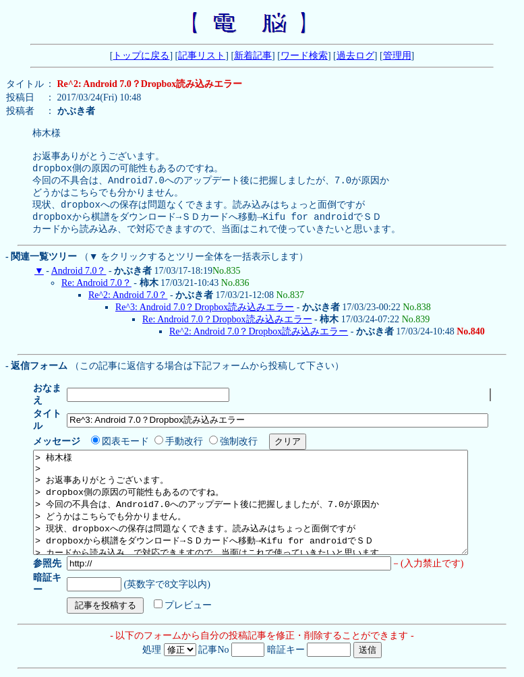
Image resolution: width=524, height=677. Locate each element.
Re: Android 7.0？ (96, 296)
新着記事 (253, 56)
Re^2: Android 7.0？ (127, 308)
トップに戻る (141, 56)
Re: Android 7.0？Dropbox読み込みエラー (227, 332)
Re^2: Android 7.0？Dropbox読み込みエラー (258, 344)
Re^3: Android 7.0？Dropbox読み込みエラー (204, 320)
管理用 (397, 56)
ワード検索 (304, 56)
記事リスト (201, 56)
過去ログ (355, 56)
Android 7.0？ (79, 283)
